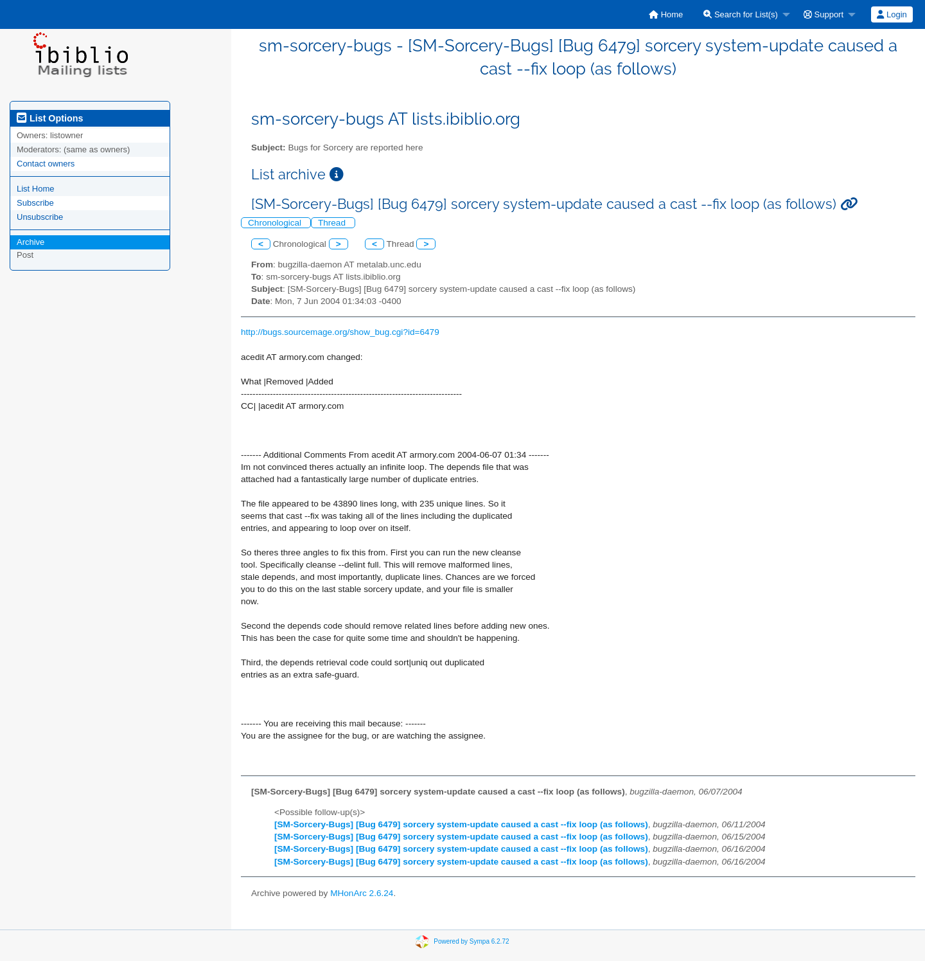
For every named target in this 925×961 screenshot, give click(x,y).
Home (666, 14)
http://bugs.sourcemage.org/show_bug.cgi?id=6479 (340, 332)
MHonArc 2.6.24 (361, 893)
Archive (30, 242)
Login (891, 14)
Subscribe (35, 203)
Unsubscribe (40, 217)
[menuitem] (666, 14)
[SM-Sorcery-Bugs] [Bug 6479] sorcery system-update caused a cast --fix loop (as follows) (461, 824)
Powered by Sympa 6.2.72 (471, 941)
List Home (36, 188)
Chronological (276, 223)
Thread (333, 223)
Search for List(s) (740, 14)
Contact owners (46, 163)
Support (823, 14)
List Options (50, 118)
